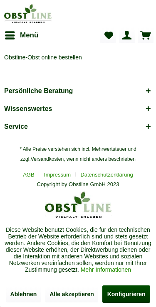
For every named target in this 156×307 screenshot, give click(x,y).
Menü (21, 34)
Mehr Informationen (106, 269)
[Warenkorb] (145, 35)
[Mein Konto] (127, 35)
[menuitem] (21, 35)
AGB (28, 175)
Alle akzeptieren (72, 294)
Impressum (57, 175)
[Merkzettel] (108, 35)
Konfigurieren (126, 294)
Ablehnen (23, 294)
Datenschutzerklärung (106, 175)
